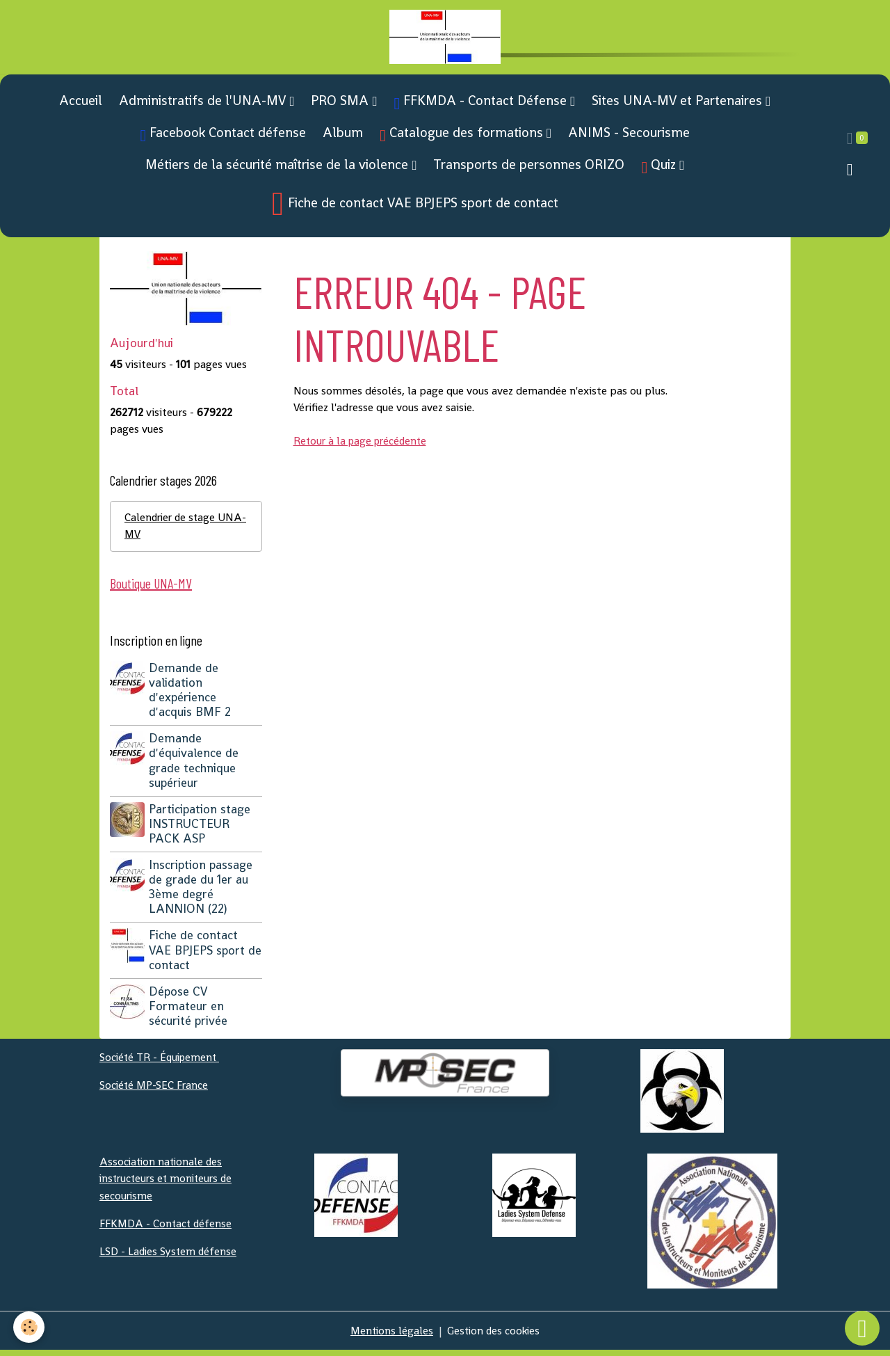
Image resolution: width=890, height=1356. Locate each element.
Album (343, 136)
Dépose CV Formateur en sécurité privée (189, 1011)
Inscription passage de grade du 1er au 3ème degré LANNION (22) (202, 892)
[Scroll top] (862, 1328)
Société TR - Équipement (161, 1062)
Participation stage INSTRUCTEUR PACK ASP (201, 829)
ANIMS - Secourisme (629, 136)
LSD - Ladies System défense (169, 1256)
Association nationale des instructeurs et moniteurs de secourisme (168, 1184)
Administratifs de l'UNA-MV (204, 104)
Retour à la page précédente (362, 445)
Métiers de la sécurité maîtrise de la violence (278, 168)
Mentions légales (390, 1336)
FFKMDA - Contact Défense (482, 105)
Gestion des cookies (494, 1336)
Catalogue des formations (463, 137)
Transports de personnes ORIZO (528, 168)
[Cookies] (29, 1327)
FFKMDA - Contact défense (166, 1228)
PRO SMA (341, 104)
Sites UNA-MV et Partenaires (679, 104)
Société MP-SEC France (155, 1090)
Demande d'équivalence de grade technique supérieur (195, 765)
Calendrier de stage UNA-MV (171, 530)
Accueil (80, 104)
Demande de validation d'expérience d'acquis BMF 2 (191, 695)
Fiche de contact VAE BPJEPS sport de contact (415, 207)
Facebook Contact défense (223, 137)
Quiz (660, 169)
